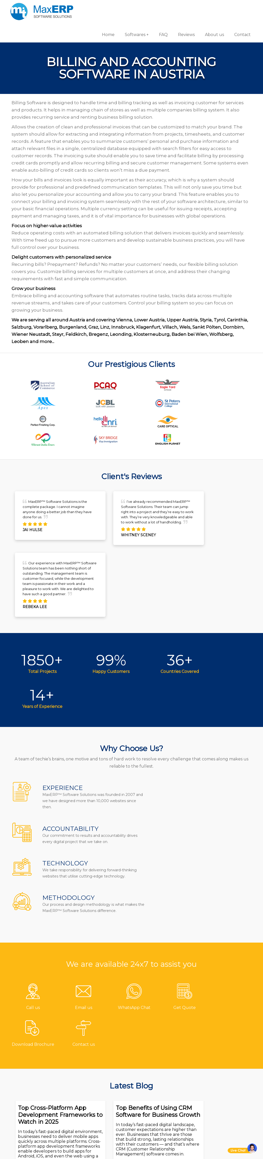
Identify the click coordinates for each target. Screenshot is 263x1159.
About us (213, 7)
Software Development (225, 1044)
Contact (241, 7)
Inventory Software (159, 1086)
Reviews (185, 7)
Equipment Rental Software (159, 1124)
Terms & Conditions (106, 1095)
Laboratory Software (161, 1111)
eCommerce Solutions (224, 1077)
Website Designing (221, 1086)
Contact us (97, 1044)
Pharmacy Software (160, 1044)
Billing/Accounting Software (159, 1074)
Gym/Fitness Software (162, 1053)
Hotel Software (155, 1061)
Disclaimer (96, 1112)
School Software (156, 1103)
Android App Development (214, 1057)
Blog (90, 1078)
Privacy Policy (99, 1104)
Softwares (134, 7)
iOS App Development (224, 1069)
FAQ (162, 7)
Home (107, 7)
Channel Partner (103, 1087)
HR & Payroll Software (162, 1094)
